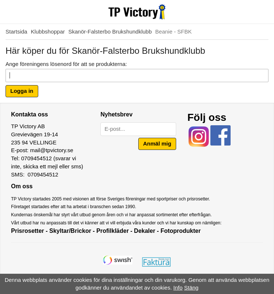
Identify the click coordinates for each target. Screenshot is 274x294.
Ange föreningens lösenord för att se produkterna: (66, 64)
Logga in (21, 91)
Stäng (191, 287)
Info (177, 287)
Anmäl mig (157, 143)
